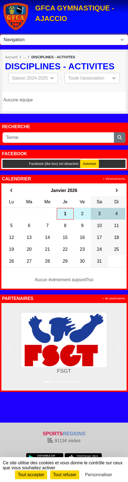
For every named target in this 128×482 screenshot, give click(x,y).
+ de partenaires (113, 298)
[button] (8, 346)
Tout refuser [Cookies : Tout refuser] (64, 474)
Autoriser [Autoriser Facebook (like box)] (89, 164)
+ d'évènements (114, 178)
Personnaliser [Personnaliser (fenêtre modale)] (98, 474)
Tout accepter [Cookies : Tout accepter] (31, 474)
